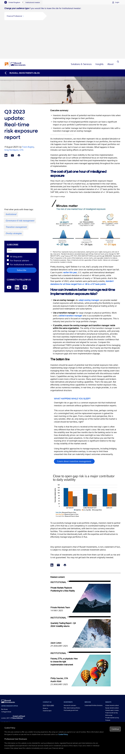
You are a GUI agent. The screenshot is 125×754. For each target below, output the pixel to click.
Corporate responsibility (50, 704)
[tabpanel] (62, 14)
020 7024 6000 (48, 670)
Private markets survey (112, 683)
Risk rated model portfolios (72, 673)
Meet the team (47, 676)
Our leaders (46, 702)
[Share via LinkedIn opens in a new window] (6, 120)
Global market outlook (112, 670)
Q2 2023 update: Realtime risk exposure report (36, 721)
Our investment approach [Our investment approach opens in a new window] (50, 697)
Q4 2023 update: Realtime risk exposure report (69, 721)
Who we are (46, 699)
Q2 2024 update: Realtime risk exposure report (101, 721)
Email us (45, 673)
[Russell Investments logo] (15, 29)
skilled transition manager (70, 280)
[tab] (13, 2)
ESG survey (108, 680)
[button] (23, 16)
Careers (45, 709)
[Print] (19, 120)
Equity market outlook (112, 673)
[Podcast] (25, 252)
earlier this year (70, 237)
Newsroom (46, 707)
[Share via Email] (12, 120)
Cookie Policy (63, 734)
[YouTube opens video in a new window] (9, 252)
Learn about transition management (74, 426)
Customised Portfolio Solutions (93, 670)
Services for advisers (70, 670)
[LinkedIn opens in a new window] (17, 252)
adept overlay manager (89, 265)
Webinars (108, 687)
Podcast (107, 685)
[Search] (118, 29)
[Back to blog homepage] (22, 38)
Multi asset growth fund (71, 675)
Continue (115, 729)
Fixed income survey (111, 678)
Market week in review (112, 675)
